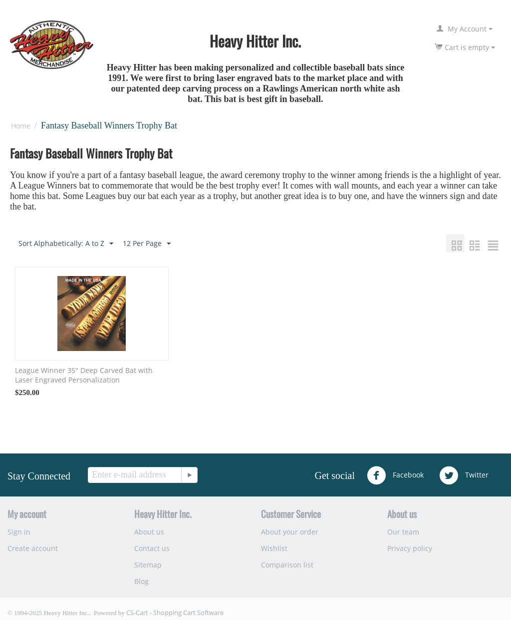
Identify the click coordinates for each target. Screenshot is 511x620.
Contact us (152, 548)
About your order (289, 531)
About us (149, 531)
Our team (403, 531)
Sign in (18, 531)
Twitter (464, 475)
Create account (32, 548)
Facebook (395, 475)
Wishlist (274, 548)
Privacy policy (409, 548)
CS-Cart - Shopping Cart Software (175, 612)
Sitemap (148, 565)
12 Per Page (147, 243)
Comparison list (287, 565)
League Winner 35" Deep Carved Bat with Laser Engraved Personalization (84, 375)
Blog (141, 581)
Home (20, 125)
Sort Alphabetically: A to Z (65, 243)
